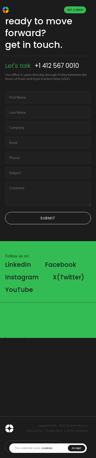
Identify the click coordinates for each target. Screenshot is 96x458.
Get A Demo (75, 10)
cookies (46, 448)
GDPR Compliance (77, 431)
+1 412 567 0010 (57, 65)
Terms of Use (34, 431)
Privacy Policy (54, 431)
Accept (76, 448)
